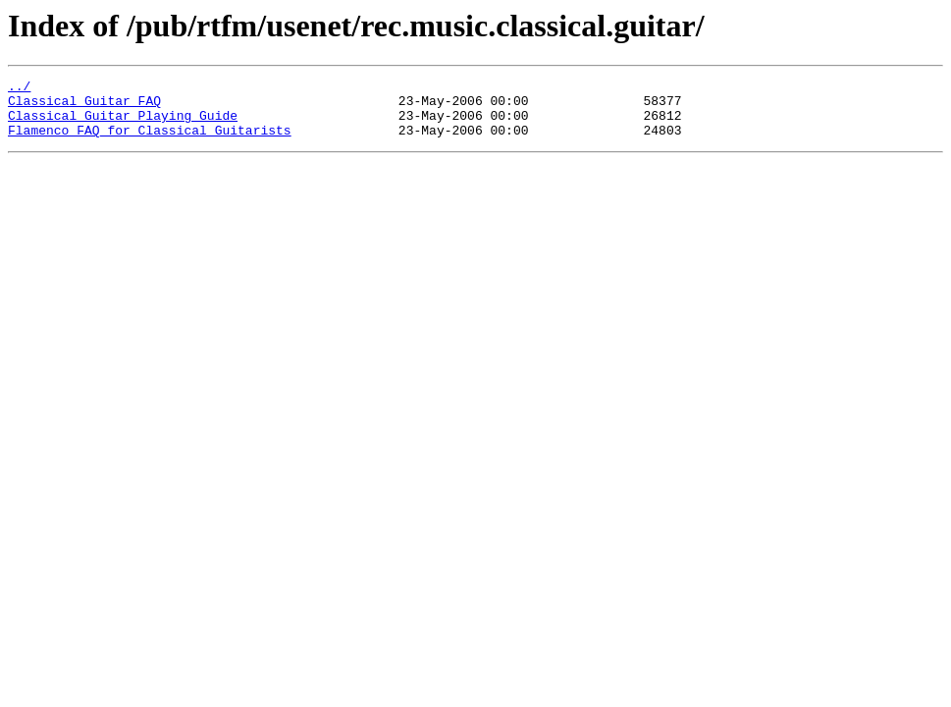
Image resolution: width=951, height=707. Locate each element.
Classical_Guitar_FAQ (84, 106)
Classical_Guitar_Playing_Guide (123, 124)
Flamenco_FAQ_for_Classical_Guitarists (149, 141)
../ (19, 88)
